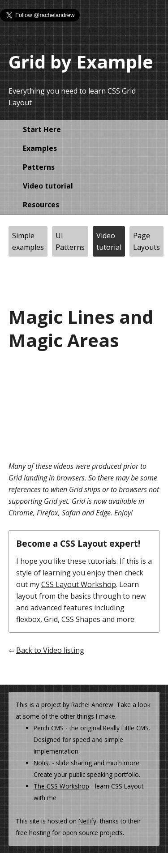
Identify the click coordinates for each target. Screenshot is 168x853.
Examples (40, 148)
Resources (41, 205)
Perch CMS (49, 728)
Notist (42, 763)
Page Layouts (146, 241)
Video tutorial (48, 186)
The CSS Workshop (61, 786)
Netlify (87, 821)
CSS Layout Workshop (78, 584)
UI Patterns (70, 241)
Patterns (39, 167)
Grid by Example (81, 61)
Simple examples (28, 241)
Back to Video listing (50, 650)
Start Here (42, 129)
